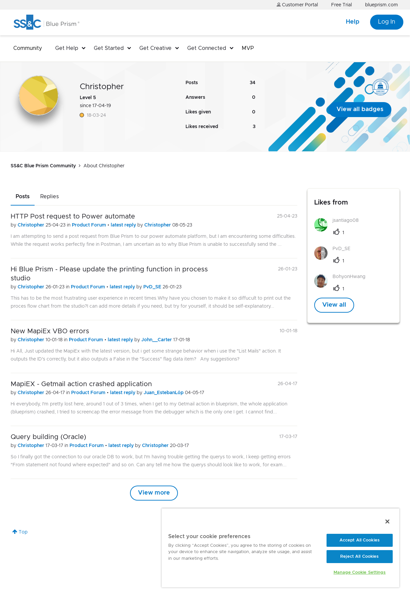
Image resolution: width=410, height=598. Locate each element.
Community (27, 48)
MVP (248, 48)
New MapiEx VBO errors (50, 331)
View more (154, 493)
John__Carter (157, 340)
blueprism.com (381, 5)
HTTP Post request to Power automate (73, 216)
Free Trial (341, 5)
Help (352, 22)
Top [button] (23, 532)
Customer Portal (297, 4)
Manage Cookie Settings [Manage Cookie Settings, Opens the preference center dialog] (360, 572)
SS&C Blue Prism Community (43, 166)
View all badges (360, 109)
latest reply (124, 225)
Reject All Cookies (359, 556)
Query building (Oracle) (48, 437)
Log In (386, 22)
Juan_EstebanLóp (164, 392)
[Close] (387, 521)
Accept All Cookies (360, 540)
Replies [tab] (49, 196)
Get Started (109, 48)
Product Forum (89, 225)
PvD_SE (153, 287)
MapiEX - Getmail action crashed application (81, 384)
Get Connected (206, 48)
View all (334, 305)
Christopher (32, 225)
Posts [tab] (23, 196)
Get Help (66, 48)
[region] (280, 547)
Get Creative (155, 48)
